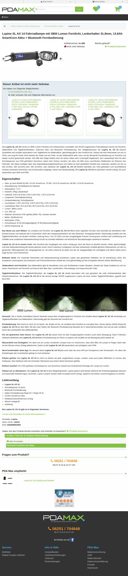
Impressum (92, 568)
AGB (89, 555)
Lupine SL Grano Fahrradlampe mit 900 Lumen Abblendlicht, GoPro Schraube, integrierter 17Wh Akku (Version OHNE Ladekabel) (26, 104)
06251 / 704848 (65, 461)
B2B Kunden (99, 1)
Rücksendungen (52, 561)
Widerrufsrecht (94, 558)
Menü (5, 17)
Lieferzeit (49, 558)
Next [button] (61, 59)
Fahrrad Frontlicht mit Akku (20, 445)
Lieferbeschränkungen (55, 555)
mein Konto (47, 1)
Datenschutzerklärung (97, 561)
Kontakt (91, 564)
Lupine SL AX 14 (74, 26)
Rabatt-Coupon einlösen (13, 555)
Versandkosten (52, 552)
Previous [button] (3, 59)
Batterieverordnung (96, 552)
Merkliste (6, 552)
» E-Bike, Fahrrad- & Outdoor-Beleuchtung (26, 435)
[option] (32, 55)
